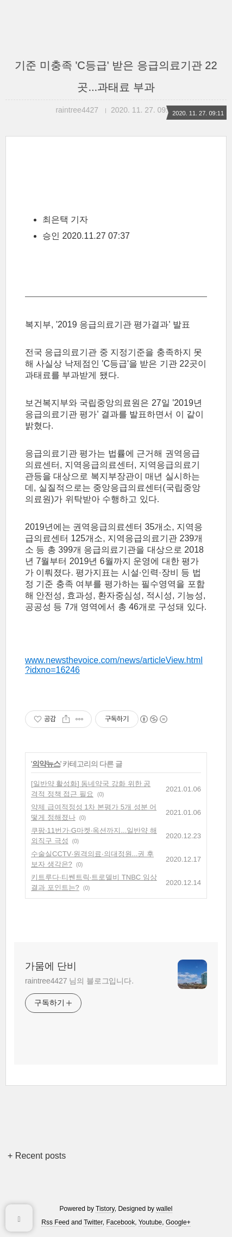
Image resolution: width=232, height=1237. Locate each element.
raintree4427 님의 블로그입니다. (79, 980)
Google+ (178, 1222)
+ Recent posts (37, 1155)
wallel (164, 1209)
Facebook (120, 1222)
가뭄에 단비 (51, 966)
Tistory (105, 1209)
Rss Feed (55, 1222)
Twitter (93, 1222)
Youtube (150, 1222)
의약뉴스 (46, 763)
